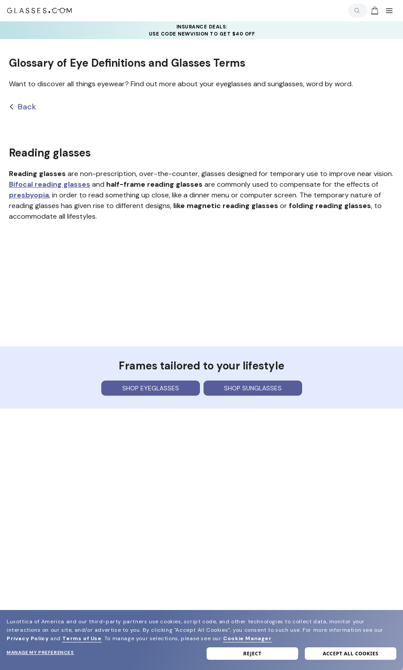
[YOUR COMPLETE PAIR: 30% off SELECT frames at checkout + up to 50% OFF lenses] (201, 30)
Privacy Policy (27, 638)
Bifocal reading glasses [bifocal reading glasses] (49, 184)
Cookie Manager (247, 638)
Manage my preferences (40, 652)
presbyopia (29, 195)
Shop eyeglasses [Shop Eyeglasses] (150, 388)
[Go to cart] (373, 10)
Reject (252, 653)
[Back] (201, 107)
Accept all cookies (350, 653)
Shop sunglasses (253, 388)
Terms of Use (81, 638)
